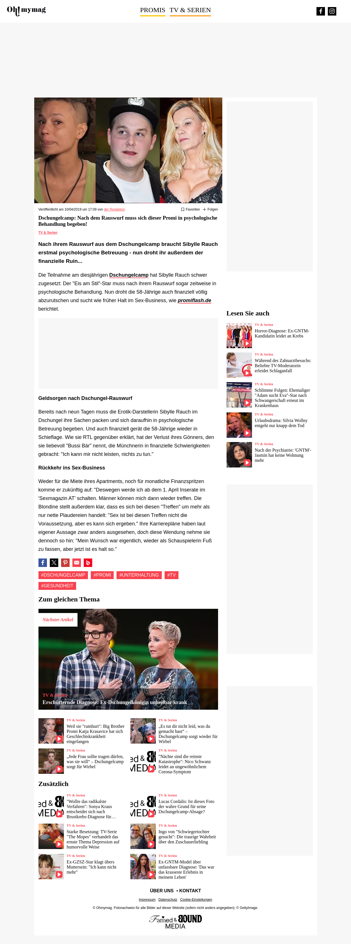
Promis (152, 10)
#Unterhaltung (139, 575)
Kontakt (190, 890)
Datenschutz (167, 900)
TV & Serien (190, 10)
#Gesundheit (57, 585)
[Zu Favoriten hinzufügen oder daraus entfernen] (190, 209)
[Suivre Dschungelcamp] (210, 209)
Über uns (162, 890)
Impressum (147, 900)
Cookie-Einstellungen (196, 900)
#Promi (102, 575)
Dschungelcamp (128, 275)
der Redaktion (114, 209)
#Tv (171, 575)
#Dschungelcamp (63, 575)
